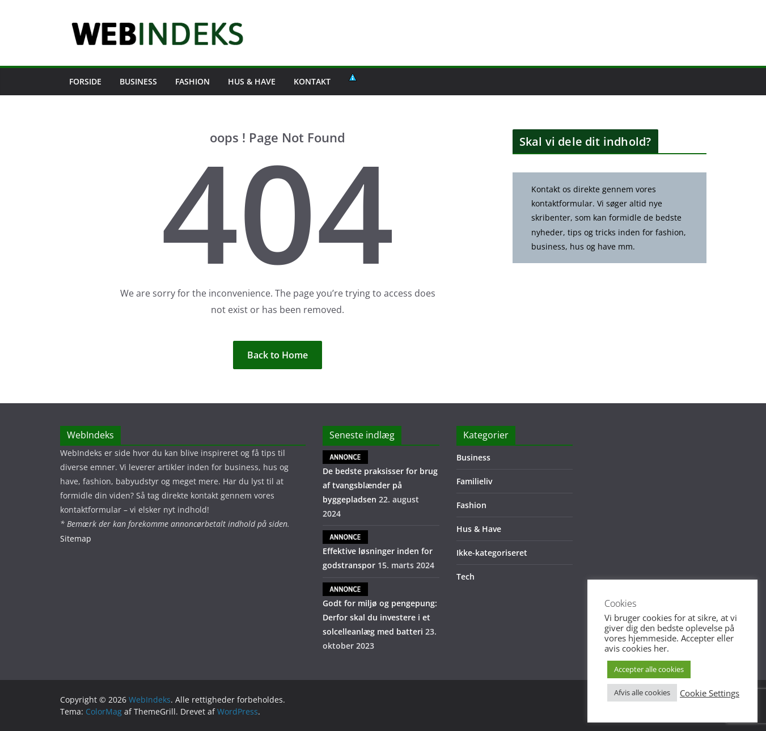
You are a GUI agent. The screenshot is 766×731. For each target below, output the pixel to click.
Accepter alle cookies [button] (649, 669)
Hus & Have (252, 81)
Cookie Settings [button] (709, 693)
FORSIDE (85, 81)
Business (138, 81)
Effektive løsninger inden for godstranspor (378, 550)
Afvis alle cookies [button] (642, 692)
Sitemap (75, 538)
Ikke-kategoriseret (491, 552)
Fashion (192, 81)
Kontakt (312, 81)
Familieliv (474, 481)
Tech (465, 576)
